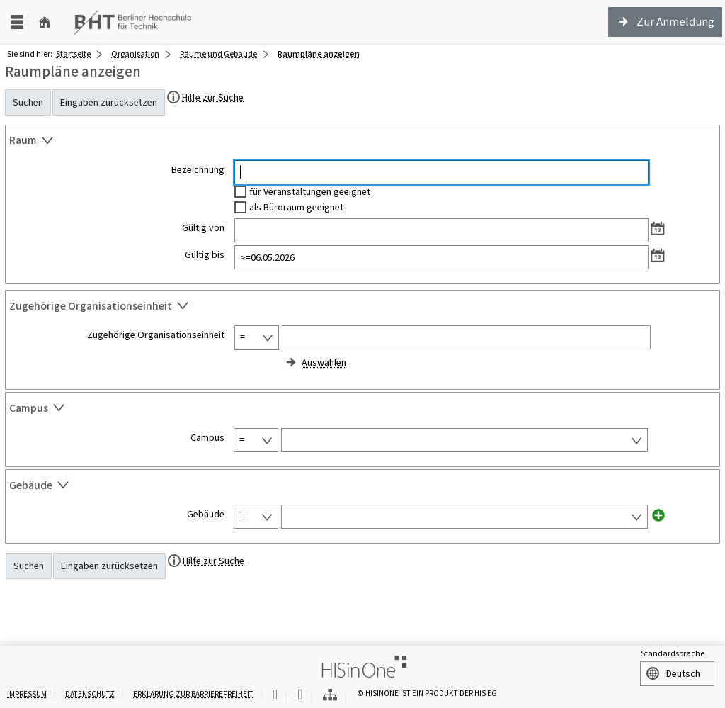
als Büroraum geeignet (296, 207)
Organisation (135, 54)
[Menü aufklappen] (17, 22)
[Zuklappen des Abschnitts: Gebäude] (362, 487)
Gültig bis (204, 255)
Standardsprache (672, 653)
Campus (207, 438)
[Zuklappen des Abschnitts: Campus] (362, 409)
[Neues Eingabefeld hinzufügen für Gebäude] (658, 515)
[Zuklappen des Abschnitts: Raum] (362, 142)
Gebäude (205, 514)
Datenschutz (90, 694)
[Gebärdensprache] (299, 695)
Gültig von (203, 228)
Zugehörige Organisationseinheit (155, 335)
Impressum (27, 694)
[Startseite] (44, 22)
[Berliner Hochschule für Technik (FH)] (133, 22)
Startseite (73, 54)
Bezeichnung (197, 170)
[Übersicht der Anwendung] (330, 695)
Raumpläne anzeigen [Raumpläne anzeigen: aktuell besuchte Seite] (319, 54)
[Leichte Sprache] (275, 695)
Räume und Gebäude (218, 54)
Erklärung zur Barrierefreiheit (193, 694)
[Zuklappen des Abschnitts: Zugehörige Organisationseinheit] (362, 307)
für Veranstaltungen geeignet (309, 191)
